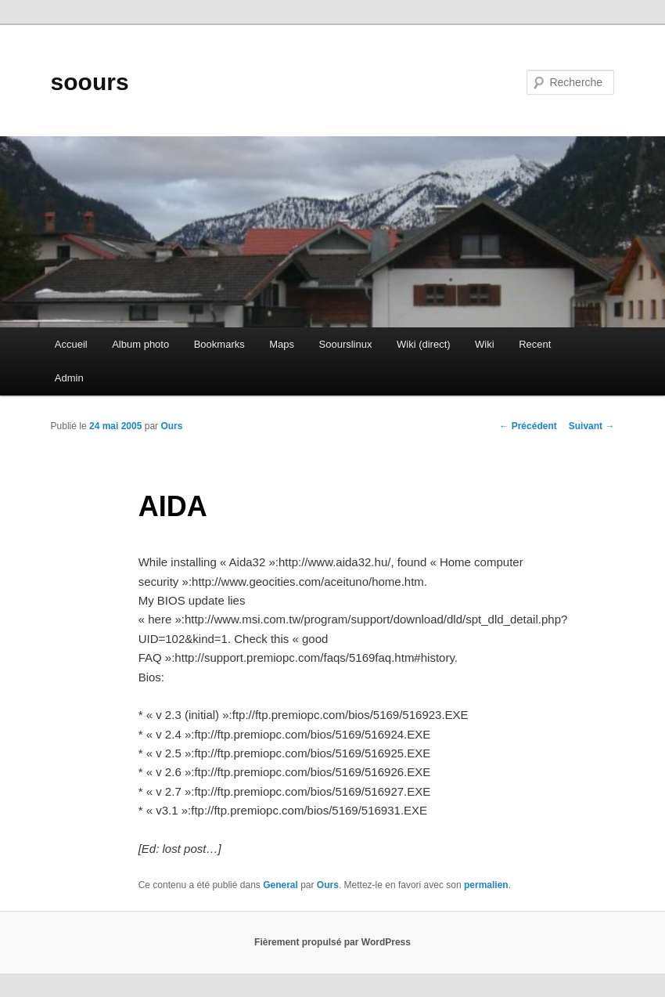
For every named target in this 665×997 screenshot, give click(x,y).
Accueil (71, 344)
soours (90, 82)
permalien (486, 885)
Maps (281, 344)
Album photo (140, 344)
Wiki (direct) (424, 344)
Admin (69, 378)
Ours (171, 426)
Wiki (484, 344)
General (280, 885)
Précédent (527, 426)
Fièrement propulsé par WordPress (332, 942)
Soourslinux (345, 344)
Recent (535, 344)
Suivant (592, 426)
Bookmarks (219, 344)
